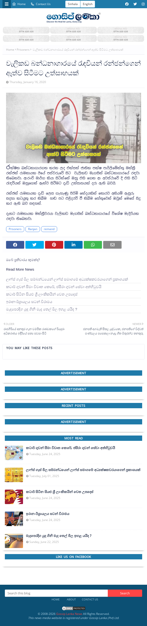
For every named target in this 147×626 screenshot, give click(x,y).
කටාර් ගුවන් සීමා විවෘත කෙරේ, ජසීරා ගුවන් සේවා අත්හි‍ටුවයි (53, 287)
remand (49, 229)
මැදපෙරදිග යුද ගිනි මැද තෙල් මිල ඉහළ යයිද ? (41, 309)
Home (19, 4)
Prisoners (23, 50)
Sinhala (73, 4)
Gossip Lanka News (69, 614)
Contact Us (41, 4)
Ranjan (32, 229)
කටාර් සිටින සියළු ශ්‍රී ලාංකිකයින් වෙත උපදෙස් (41, 294)
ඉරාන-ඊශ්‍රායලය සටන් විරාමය (29, 302)
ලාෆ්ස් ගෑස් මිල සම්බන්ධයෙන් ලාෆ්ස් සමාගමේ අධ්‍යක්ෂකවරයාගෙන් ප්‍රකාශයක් (67, 279)
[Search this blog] (56, 593)
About (71, 599)
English (88, 4)
